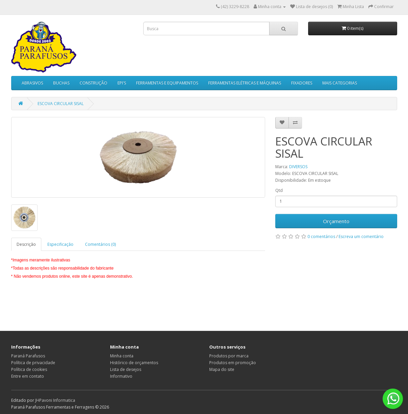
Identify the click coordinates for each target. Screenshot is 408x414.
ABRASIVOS (32, 83)
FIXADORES (301, 83)
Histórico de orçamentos (134, 363)
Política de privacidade (33, 363)
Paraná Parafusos (28, 356)
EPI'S (121, 83)
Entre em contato (27, 376)
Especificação (60, 244)
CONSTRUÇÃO (93, 83)
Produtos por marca (229, 356)
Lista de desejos (125, 369)
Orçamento (336, 221)
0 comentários (321, 236)
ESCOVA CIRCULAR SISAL (61, 103)
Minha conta (121, 356)
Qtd (279, 190)
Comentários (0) (100, 244)
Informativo (121, 376)
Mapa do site (221, 369)
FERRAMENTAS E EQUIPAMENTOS (167, 83)
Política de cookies (29, 369)
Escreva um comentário (361, 236)
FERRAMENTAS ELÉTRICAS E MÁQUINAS (244, 83)
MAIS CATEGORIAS (339, 83)
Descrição (26, 244)
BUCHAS (61, 83)
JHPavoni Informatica (55, 400)
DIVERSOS (298, 167)
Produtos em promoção (232, 363)
